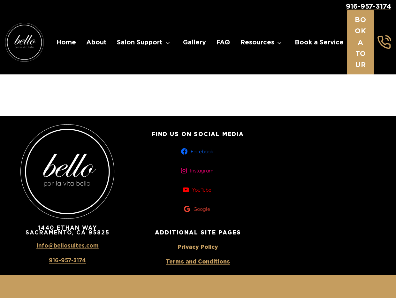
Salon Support (140, 42)
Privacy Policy (198, 247)
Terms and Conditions (198, 261)
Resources (257, 42)
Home (66, 42)
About (96, 42)
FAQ (223, 42)
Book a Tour (360, 42)
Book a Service (319, 42)
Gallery (194, 42)
